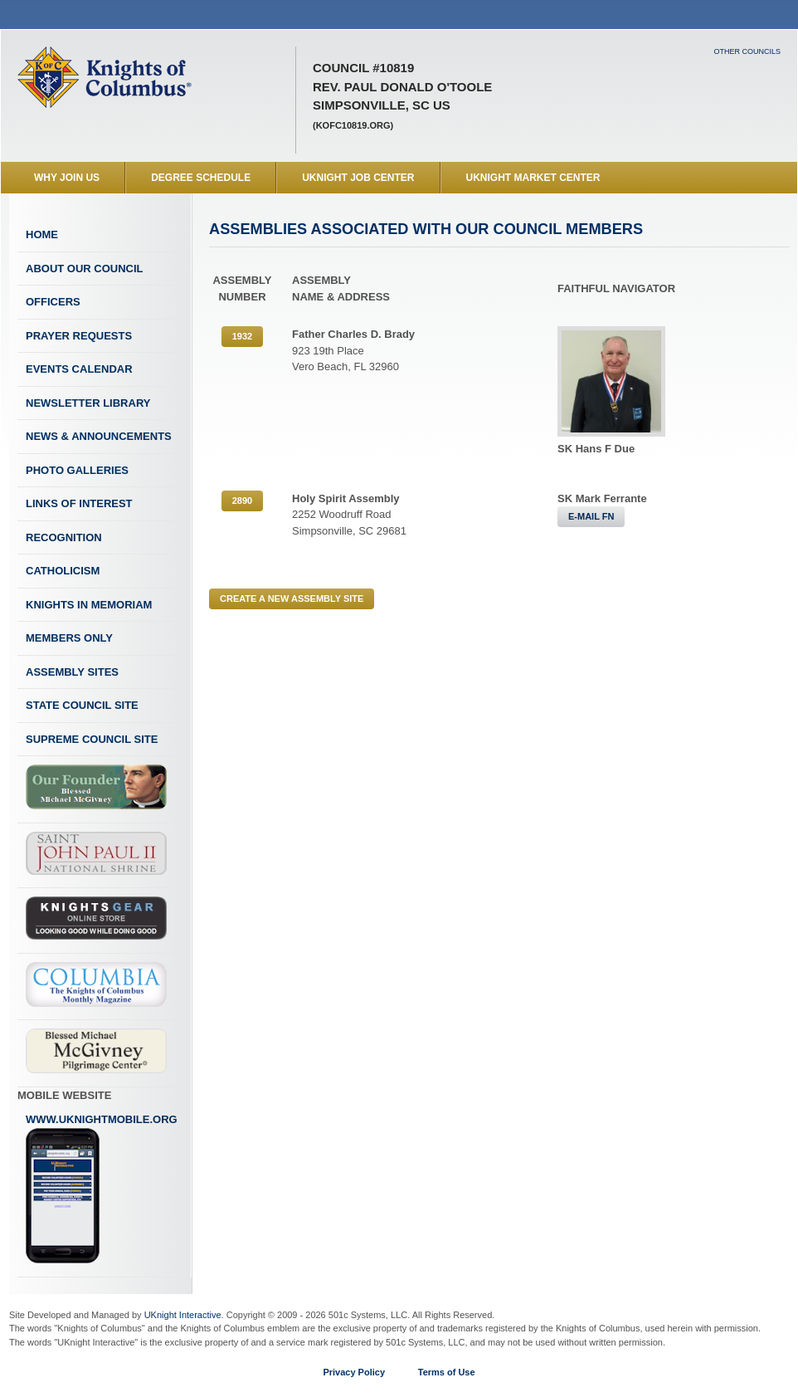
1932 (242, 336)
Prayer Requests (79, 336)
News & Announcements (99, 436)
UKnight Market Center (533, 177)
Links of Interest (79, 503)
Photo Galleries (77, 470)
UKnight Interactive (182, 1315)
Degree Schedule (201, 177)
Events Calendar (79, 369)
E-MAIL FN (591, 516)
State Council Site (82, 705)
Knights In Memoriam (89, 604)
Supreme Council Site (92, 739)
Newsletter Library (88, 403)
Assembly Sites (72, 672)
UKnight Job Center (358, 177)
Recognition (64, 537)
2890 (242, 501)
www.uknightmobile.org (102, 1188)
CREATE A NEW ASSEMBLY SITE (291, 598)
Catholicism (63, 570)
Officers (53, 302)
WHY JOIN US (67, 177)
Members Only (69, 638)
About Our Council (85, 268)
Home (42, 234)
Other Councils (747, 51)
